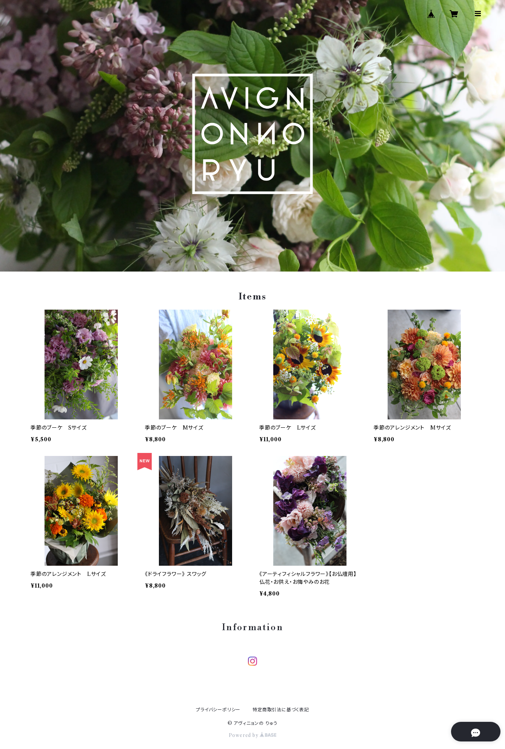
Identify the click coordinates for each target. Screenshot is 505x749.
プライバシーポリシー (218, 709)
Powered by (253, 735)
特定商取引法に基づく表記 (280, 709)
